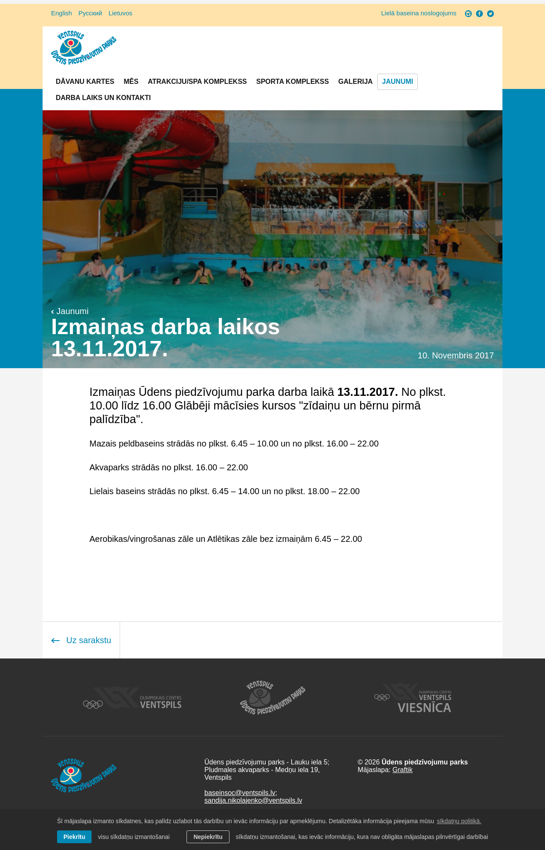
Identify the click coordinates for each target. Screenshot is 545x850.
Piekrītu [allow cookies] (74, 836)
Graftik (403, 769)
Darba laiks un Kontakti (103, 97)
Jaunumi (397, 81)
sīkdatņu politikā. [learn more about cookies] (459, 821)
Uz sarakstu (81, 640)
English (61, 13)
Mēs (130, 81)
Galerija (355, 81)
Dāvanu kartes (85, 81)
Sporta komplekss (292, 81)
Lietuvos (120, 13)
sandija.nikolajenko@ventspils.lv (253, 800)
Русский (90, 13)
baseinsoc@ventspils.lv (239, 792)
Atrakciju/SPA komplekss (197, 81)
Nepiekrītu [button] (207, 836)
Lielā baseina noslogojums (418, 13)
